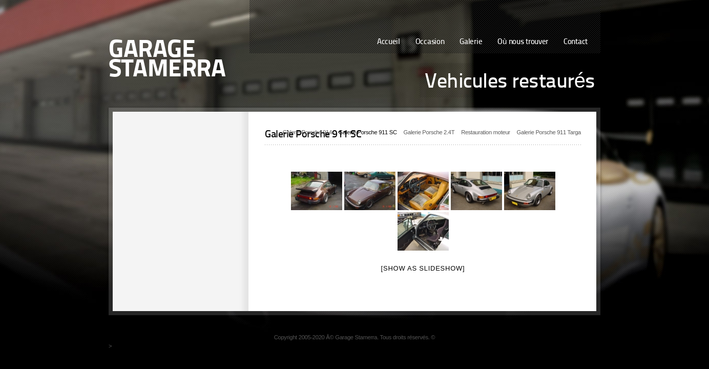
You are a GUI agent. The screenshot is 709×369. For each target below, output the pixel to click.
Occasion (430, 42)
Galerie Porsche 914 (307, 132)
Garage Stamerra (167, 60)
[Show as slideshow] (423, 268)
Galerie (471, 42)
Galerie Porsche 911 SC (368, 132)
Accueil (388, 42)
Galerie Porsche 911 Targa (549, 132)
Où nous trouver (522, 42)
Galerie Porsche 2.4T (429, 132)
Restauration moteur (485, 132)
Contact (576, 42)
